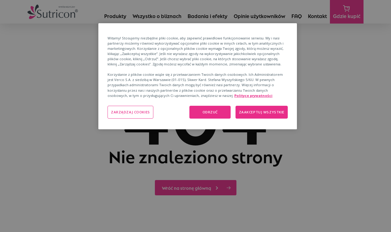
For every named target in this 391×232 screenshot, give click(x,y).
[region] (197, 76)
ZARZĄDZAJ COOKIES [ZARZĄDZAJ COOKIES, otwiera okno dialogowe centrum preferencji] (130, 112)
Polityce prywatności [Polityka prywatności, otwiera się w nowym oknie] (253, 95)
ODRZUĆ (210, 112)
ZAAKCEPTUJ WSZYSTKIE (261, 112)
